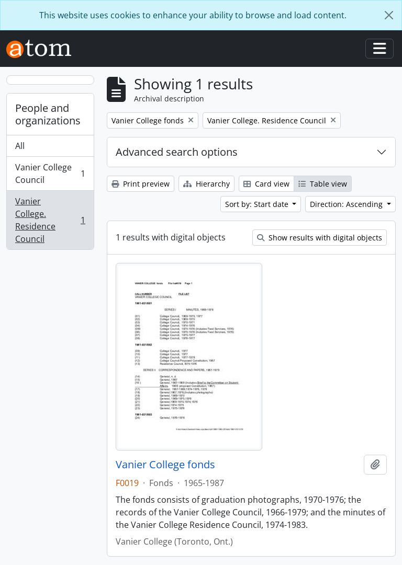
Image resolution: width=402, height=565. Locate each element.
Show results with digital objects (319, 238)
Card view (266, 184)
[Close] (388, 15)
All (20, 146)
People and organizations (48, 114)
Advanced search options (177, 152)
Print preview (140, 184)
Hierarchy (206, 184)
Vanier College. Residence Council (50, 220)
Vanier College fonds (165, 464)
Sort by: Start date (258, 204)
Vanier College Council (50, 174)
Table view (322, 184)
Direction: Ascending (347, 204)
